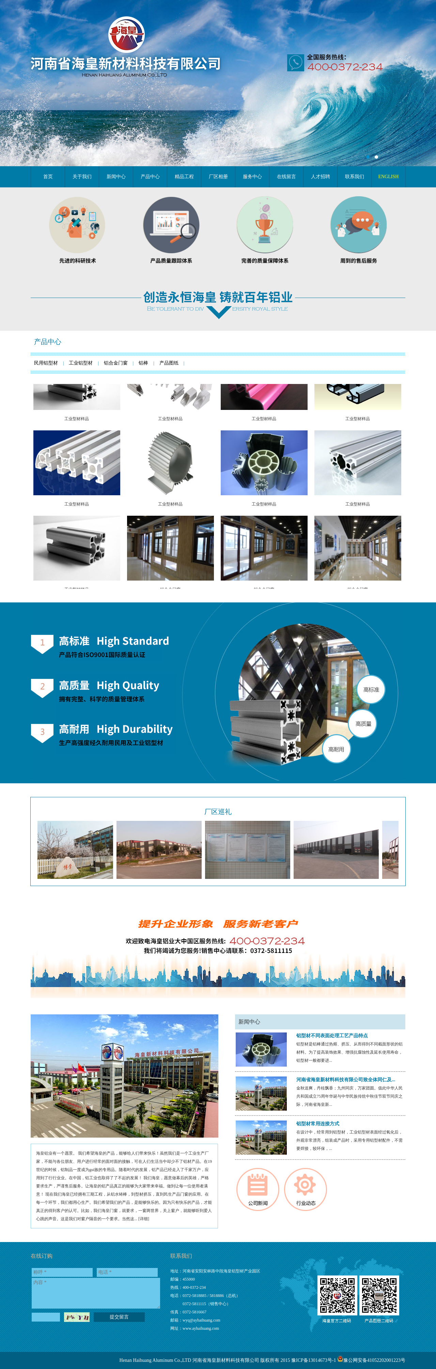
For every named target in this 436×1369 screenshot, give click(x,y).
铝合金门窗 (116, 363)
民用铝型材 (46, 363)
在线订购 (41, 1256)
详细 (144, 1218)
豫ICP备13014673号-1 (313, 1360)
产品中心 (47, 341)
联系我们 (181, 1256)
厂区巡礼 (218, 811)
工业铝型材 (81, 363)
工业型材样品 (76, 430)
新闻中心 (249, 1022)
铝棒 (143, 363)
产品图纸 (168, 363)
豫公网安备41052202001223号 (374, 1360)
